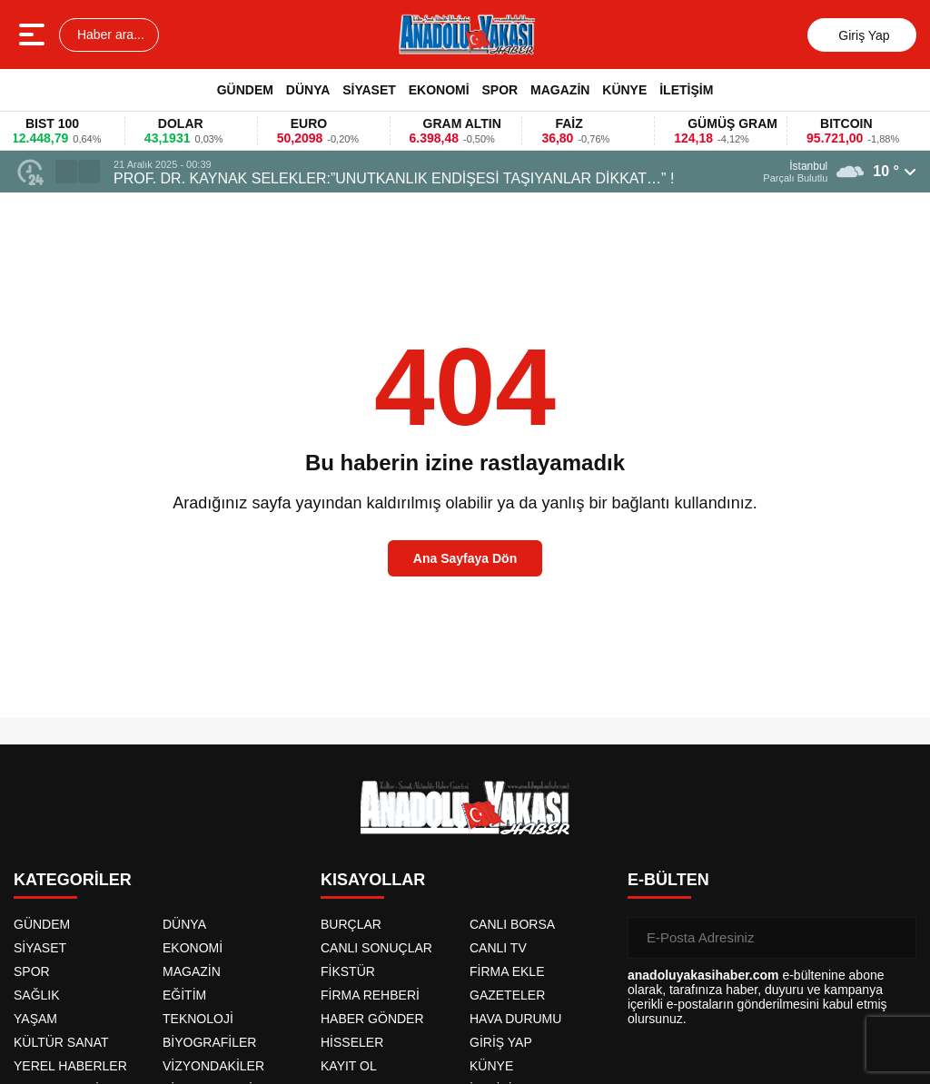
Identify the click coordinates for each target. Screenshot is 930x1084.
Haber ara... (109, 34)
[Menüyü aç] (34, 34)
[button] (66, 171)
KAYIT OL (349, 1066)
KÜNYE (624, 90)
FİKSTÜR (348, 971)
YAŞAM (35, 1018)
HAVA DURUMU (515, 1018)
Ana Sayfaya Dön (465, 558)
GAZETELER (507, 995)
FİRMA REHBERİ (370, 995)
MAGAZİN (559, 90)
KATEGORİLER (73, 880)
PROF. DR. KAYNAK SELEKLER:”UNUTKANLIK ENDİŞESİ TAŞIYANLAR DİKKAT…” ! (394, 178)
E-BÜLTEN (668, 880)
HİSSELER (352, 1042)
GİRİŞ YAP (501, 1042)
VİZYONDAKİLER (213, 1066)
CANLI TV (498, 948)
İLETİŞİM (686, 90)
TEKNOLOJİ (198, 1018)
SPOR (499, 90)
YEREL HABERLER (70, 1066)
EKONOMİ (439, 90)
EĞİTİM (184, 995)
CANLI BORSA (512, 924)
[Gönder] (895, 938)
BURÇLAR (351, 924)
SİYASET (369, 90)
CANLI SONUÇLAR (376, 948)
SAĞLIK (37, 995)
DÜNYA (308, 90)
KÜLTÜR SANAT (61, 1042)
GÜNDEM (245, 90)
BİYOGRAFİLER (209, 1042)
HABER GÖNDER (372, 1018)
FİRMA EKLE (507, 971)
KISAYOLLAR (373, 880)
